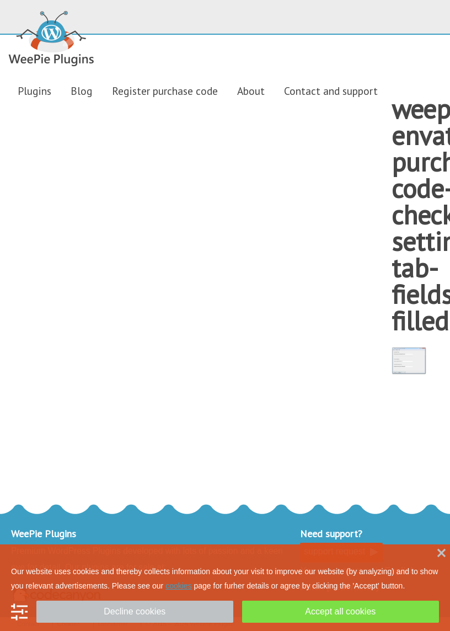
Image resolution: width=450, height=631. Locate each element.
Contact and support (331, 91)
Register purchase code (165, 91)
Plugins (34, 91)
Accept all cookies (340, 611)
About (251, 91)
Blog (82, 91)
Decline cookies (134, 611)
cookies (178, 585)
